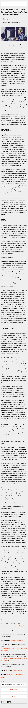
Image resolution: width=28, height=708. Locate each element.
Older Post (14, 693)
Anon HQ (8, 670)
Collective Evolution (17, 670)
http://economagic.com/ (17, 640)
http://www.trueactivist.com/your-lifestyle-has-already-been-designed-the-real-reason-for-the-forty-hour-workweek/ (13, 628)
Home (14, 696)
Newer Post (14, 689)
